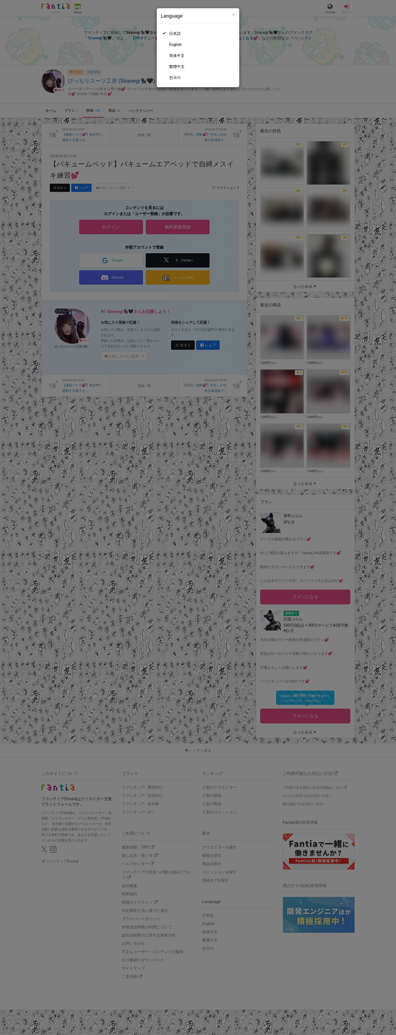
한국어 (175, 77)
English (175, 44)
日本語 (175, 33)
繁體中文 (177, 66)
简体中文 (177, 55)
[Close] (233, 15)
